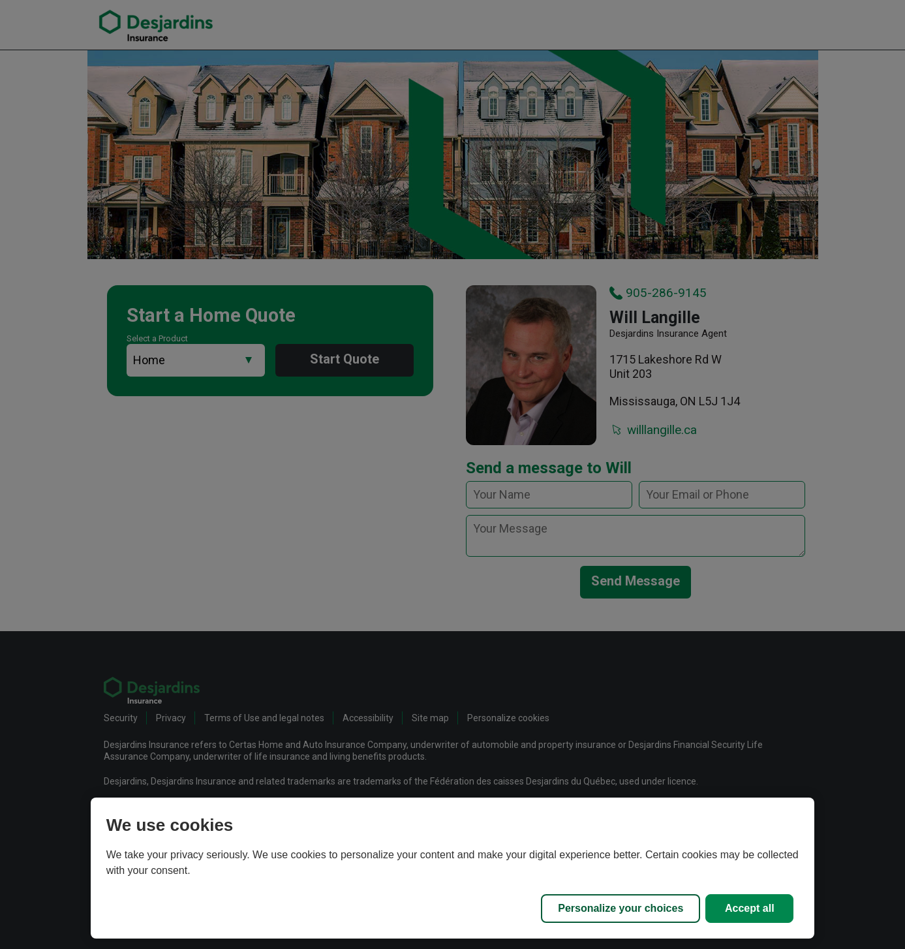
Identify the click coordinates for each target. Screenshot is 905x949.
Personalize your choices (620, 908)
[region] (453, 868)
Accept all (750, 908)
